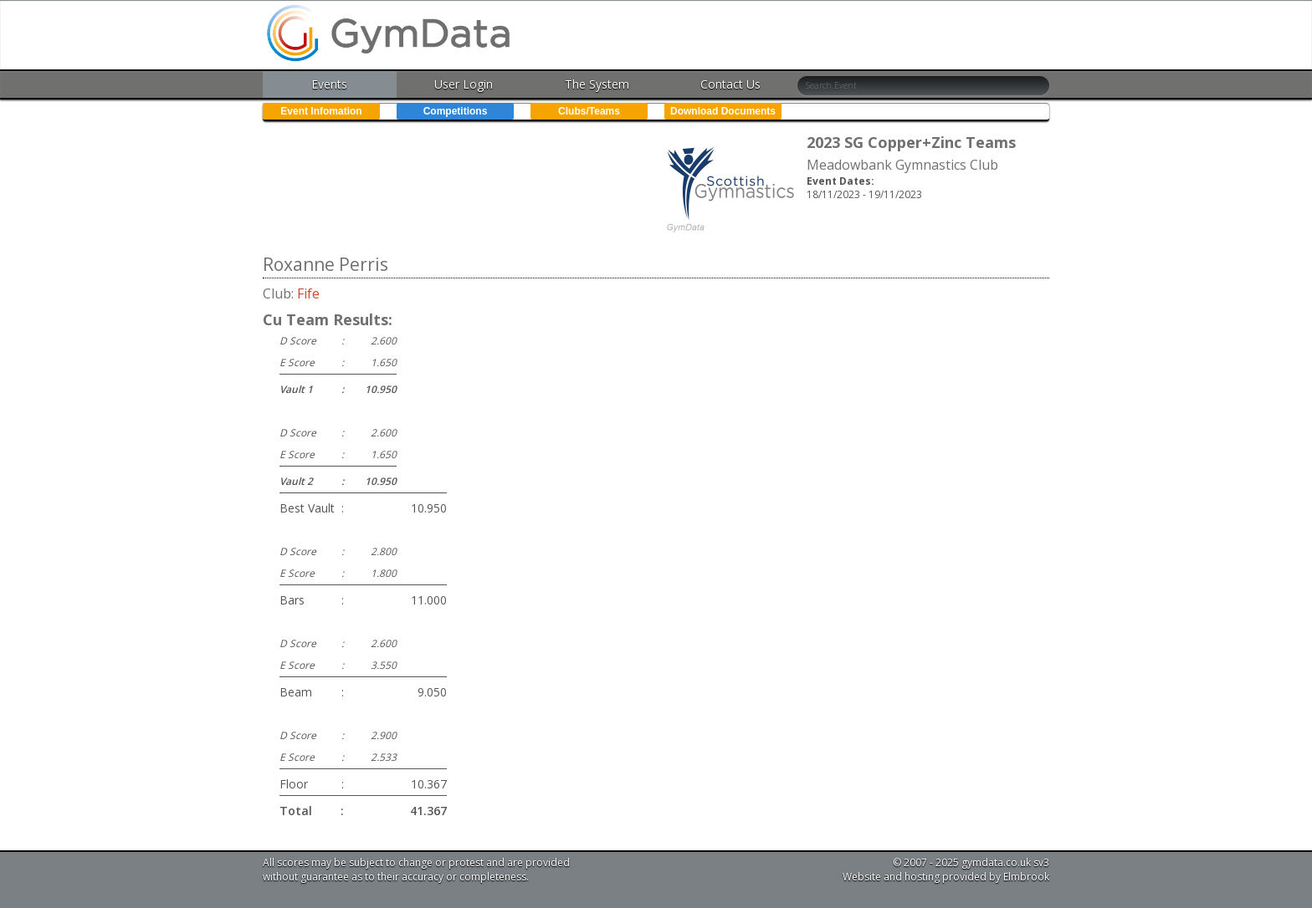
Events (329, 84)
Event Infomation (320, 111)
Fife (308, 293)
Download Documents (723, 111)
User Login (463, 84)
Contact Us (730, 84)
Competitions (455, 111)
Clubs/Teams (589, 111)
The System (597, 84)
